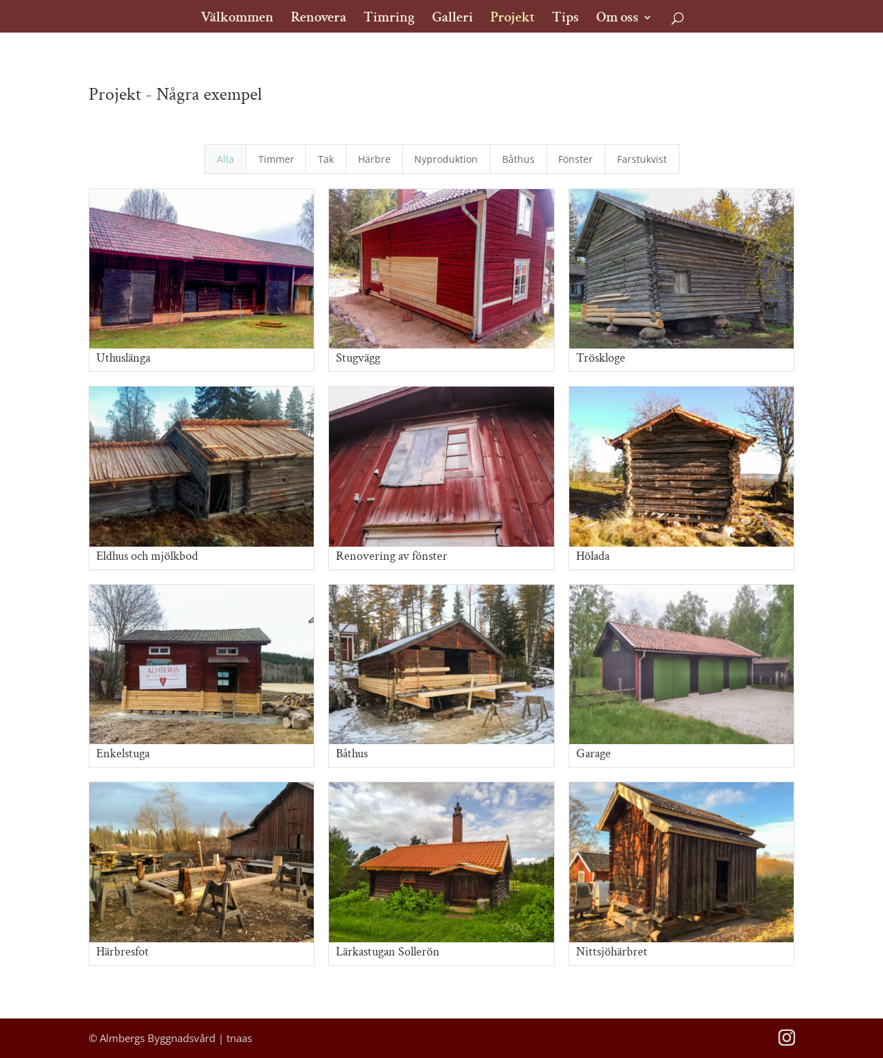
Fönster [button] (575, 159)
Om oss (617, 19)
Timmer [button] (276, 159)
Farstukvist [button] (642, 159)
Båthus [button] (518, 159)
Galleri (452, 19)
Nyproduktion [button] (446, 159)
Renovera (318, 19)
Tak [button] (326, 159)
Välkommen (237, 19)
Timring (389, 19)
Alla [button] (225, 159)
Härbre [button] (374, 159)
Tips (565, 19)
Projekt (512, 19)
